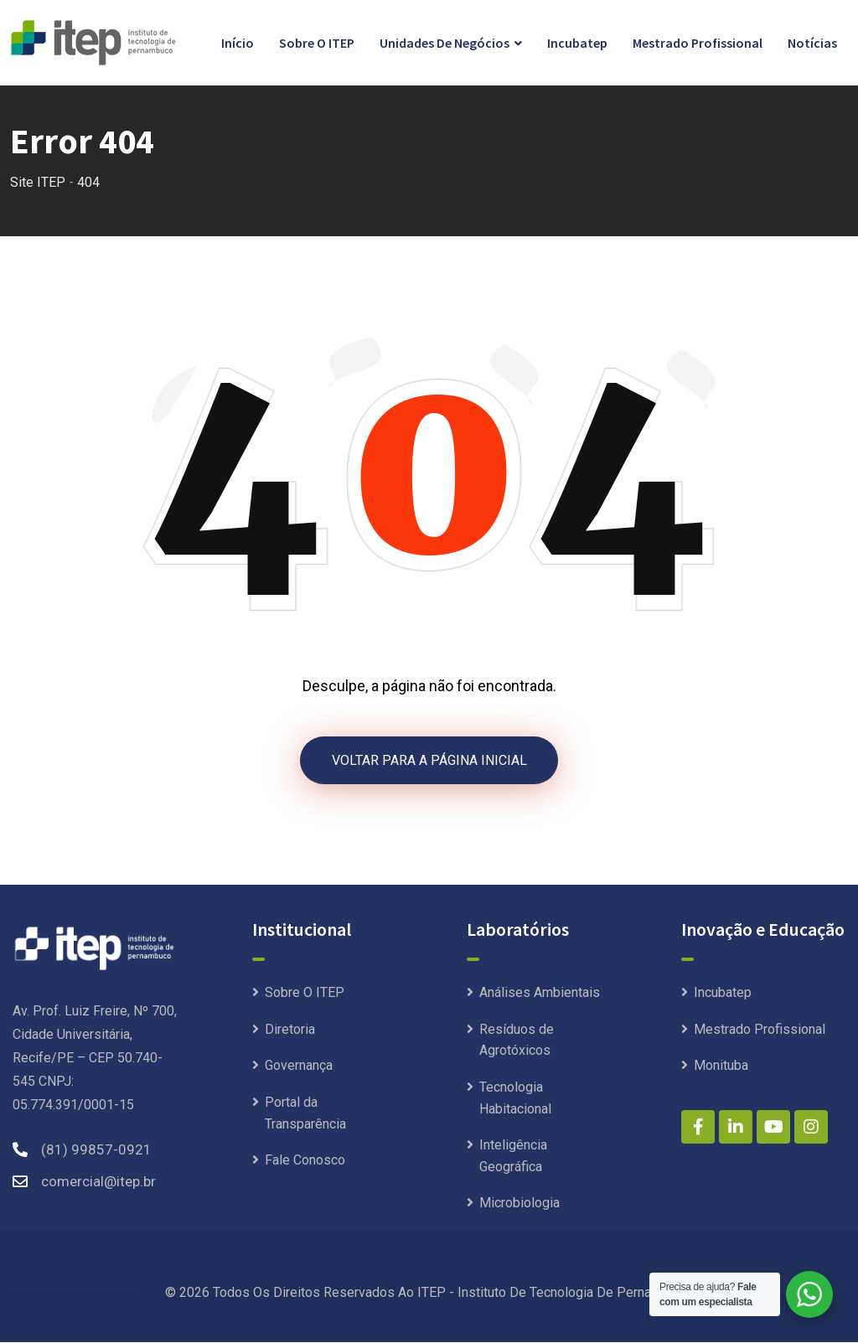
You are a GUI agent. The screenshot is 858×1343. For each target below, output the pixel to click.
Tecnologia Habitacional (515, 1099)
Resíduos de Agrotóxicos (516, 1041)
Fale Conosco (305, 1161)
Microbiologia (519, 1203)
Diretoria (290, 1030)
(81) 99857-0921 (96, 1150)
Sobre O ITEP (316, 42)
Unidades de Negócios (444, 42)
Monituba (721, 1066)
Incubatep (577, 42)
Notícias (812, 42)
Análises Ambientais (539, 993)
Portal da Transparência (305, 1114)
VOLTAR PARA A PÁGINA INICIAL (429, 760)
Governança (299, 1066)
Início (237, 42)
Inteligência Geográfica (513, 1156)
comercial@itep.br (98, 1182)
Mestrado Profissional (697, 42)
